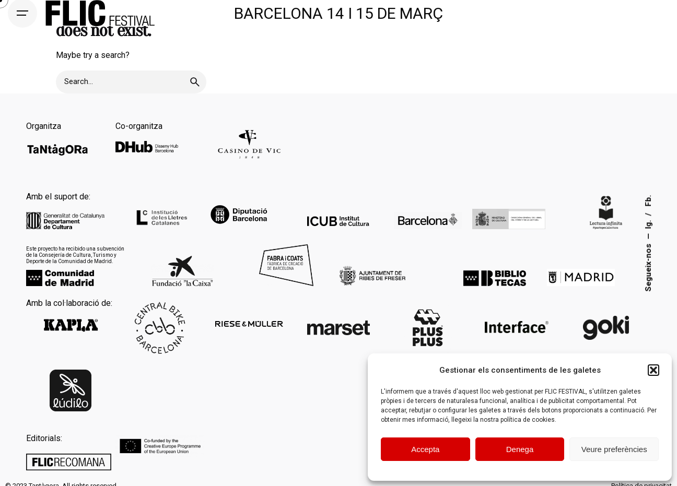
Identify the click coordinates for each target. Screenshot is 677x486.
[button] (653, 370)
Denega (520, 449)
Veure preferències (614, 449)
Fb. (648, 200)
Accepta (425, 449)
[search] (194, 81)
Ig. (648, 223)
